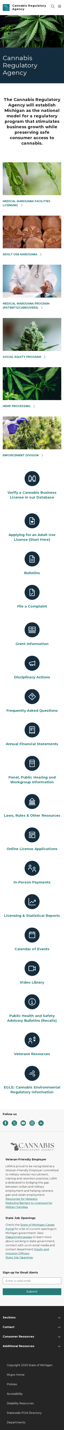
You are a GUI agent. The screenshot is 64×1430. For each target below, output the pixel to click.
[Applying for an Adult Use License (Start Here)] (32, 527)
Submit (32, 1291)
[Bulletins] (32, 563)
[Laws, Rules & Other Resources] (32, 806)
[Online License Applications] (32, 839)
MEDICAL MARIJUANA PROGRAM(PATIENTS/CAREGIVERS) (26, 305)
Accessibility (15, 1393)
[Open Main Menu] (60, 6)
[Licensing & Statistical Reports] (32, 906)
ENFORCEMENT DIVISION (23, 455)
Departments (16, 1422)
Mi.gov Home (16, 1374)
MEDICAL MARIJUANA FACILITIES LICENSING (26, 203)
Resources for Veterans (21, 1199)
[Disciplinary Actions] (32, 668)
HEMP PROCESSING (19, 406)
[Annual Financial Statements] (32, 734)
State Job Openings (19, 1257)
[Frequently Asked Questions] (32, 701)
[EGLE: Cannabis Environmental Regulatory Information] (32, 1080)
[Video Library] (32, 973)
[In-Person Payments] (32, 873)
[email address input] (32, 1280)
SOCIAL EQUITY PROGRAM (24, 357)
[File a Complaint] (32, 597)
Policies (12, 1384)
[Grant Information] (32, 634)
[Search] (53, 6)
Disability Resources (20, 1403)
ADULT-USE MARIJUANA (22, 254)
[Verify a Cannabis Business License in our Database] (32, 485)
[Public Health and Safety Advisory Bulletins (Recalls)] (32, 1008)
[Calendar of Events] (32, 939)
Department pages (18, 1237)
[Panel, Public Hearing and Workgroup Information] (32, 770)
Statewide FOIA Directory (24, 1413)
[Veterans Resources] (32, 1044)
